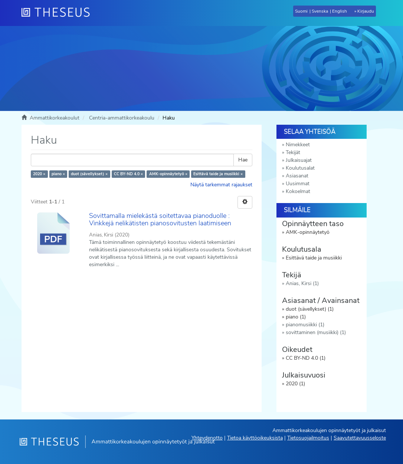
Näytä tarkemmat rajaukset (221, 184)
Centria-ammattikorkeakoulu (121, 117)
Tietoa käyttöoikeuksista (255, 437)
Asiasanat (297, 175)
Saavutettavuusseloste (360, 437)
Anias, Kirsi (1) (302, 283)
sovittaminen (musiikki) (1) (316, 332)
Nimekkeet (298, 144)
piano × (58, 174)
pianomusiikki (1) (305, 324)
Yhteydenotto (207, 437)
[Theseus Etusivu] (59, 13)
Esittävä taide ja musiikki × (218, 174)
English (339, 11)
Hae (243, 159)
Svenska (320, 11)
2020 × (39, 174)
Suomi (301, 11)
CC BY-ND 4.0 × (128, 174)
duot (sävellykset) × (89, 174)
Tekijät (293, 152)
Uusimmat (297, 183)
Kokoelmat (298, 191)
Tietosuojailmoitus (308, 437)
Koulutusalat (300, 167)
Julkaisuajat (299, 160)
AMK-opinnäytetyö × (168, 174)
